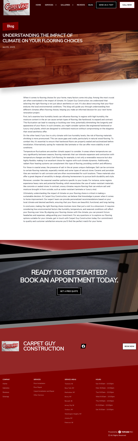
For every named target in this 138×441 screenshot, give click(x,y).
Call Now (127, 5)
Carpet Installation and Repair (44, 391)
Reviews (6, 392)
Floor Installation (39, 383)
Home (5, 384)
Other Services (39, 395)
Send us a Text (106, 5)
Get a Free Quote (69, 291)
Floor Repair (38, 387)
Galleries (6, 388)
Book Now (129, 346)
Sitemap (6, 396)
